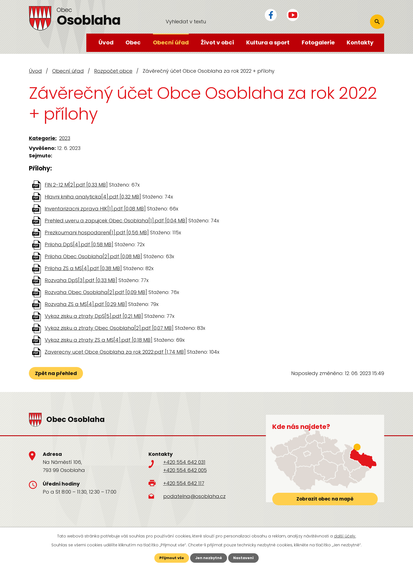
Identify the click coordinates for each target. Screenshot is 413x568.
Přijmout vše (170, 558)
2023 (64, 138)
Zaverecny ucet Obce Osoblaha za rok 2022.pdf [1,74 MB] (115, 351)
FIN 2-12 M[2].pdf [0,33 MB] (76, 184)
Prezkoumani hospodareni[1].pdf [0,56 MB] (97, 232)
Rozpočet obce (113, 70)
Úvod (106, 42)
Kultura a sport (267, 42)
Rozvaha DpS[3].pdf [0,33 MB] (81, 280)
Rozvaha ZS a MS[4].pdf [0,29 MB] (86, 304)
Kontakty (360, 42)
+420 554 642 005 (185, 470)
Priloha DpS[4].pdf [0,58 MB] (79, 244)
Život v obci (217, 42)
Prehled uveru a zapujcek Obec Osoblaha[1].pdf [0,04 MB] (116, 220)
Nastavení (245, 558)
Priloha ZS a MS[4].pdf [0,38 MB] (83, 268)
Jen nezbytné (208, 558)
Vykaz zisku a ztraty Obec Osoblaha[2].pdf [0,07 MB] (109, 328)
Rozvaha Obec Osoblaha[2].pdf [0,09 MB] (96, 292)
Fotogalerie (318, 42)
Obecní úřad (171, 42)
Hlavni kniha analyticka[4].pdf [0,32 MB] (93, 196)
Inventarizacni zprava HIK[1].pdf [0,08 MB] (95, 208)
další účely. (345, 535)
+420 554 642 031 (184, 462)
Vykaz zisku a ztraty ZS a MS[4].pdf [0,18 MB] (98, 339)
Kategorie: (43, 138)
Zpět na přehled (57, 373)
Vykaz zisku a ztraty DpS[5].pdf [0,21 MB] (94, 316)
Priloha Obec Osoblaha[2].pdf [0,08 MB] (93, 256)
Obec (133, 42)
